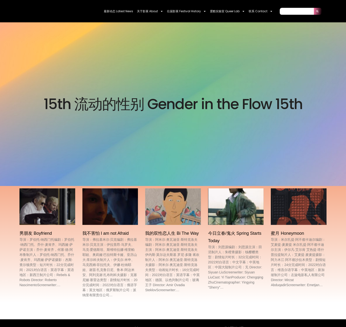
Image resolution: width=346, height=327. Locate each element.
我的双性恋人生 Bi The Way (172, 233)
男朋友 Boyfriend (35, 233)
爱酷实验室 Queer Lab (227, 11)
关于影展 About (150, 11)
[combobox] (297, 11)
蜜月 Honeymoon (287, 233)
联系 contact (261, 11)
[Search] (317, 11)
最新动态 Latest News (118, 11)
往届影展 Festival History (186, 11)
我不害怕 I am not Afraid (105, 233)
